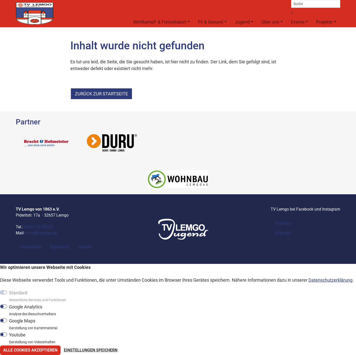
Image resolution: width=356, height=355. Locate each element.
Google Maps (33, 324)
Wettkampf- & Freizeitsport (160, 22)
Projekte (324, 22)
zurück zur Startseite (101, 93)
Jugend (242, 22)
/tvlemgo (283, 223)
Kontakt (85, 247)
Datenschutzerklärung (330, 280)
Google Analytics (32, 310)
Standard (37, 296)
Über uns (270, 22)
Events (297, 22)
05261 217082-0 (38, 227)
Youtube (32, 338)
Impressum (60, 247)
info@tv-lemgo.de (41, 233)
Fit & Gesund (210, 22)
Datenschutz (31, 247)
